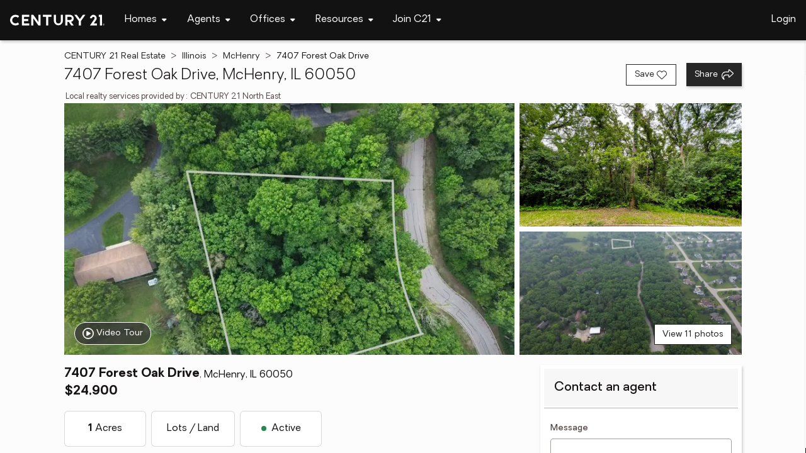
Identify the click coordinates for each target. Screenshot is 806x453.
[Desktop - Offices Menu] (272, 19)
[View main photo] (289, 229)
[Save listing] (651, 75)
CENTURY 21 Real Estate (115, 56)
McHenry (241, 56)
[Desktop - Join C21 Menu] (417, 19)
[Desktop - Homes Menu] (146, 19)
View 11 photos (693, 334)
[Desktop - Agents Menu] (208, 19)
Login (783, 19)
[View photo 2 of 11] (630, 164)
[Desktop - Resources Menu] (344, 19)
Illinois (194, 56)
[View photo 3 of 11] (630, 293)
